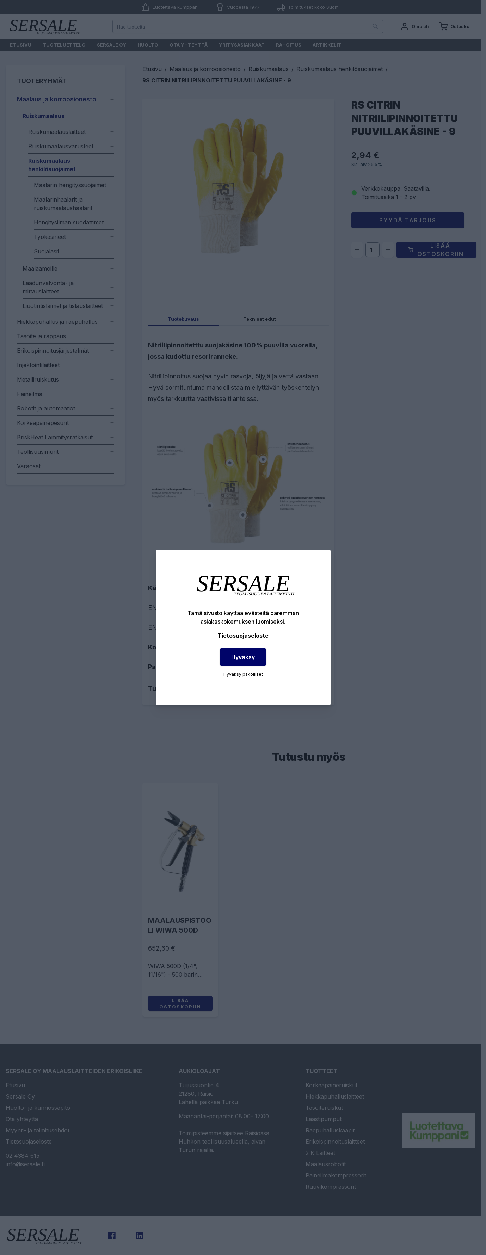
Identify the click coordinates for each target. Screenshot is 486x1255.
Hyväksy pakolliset (243, 674)
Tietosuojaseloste (243, 635)
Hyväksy (243, 657)
